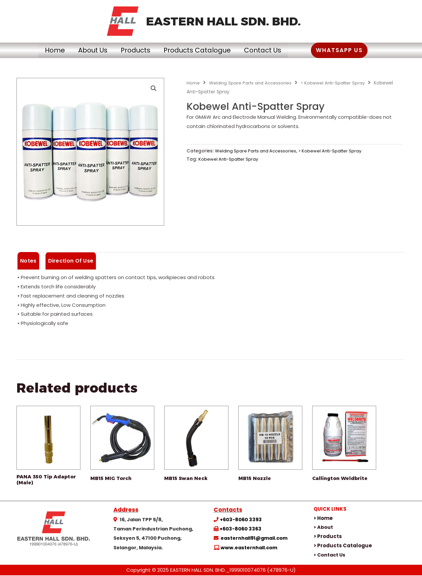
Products (132, 50)
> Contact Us (330, 555)
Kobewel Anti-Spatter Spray (229, 159)
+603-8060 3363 (240, 530)
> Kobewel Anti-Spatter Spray (336, 83)
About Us (83, 50)
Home (38, 50)
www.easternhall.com (249, 548)
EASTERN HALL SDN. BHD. (223, 21)
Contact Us (272, 50)
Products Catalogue (200, 50)
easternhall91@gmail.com (254, 539)
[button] (356, 50)
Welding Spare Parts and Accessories (251, 83)
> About (324, 528)
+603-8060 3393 (241, 520)
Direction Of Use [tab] (71, 261)
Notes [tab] (28, 261)
